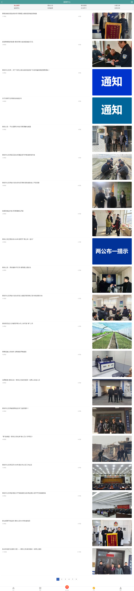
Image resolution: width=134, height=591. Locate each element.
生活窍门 (84, 8)
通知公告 (50, 5)
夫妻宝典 (117, 5)
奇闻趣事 (50, 8)
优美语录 (117, 8)
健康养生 (17, 8)
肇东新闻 (84, 5)
